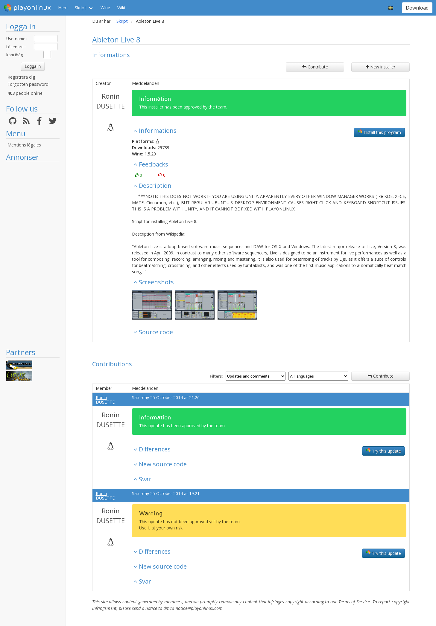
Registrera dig (21, 77)
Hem (63, 7)
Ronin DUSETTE (110, 100)
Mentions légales (24, 145)
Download (417, 7)
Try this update (383, 451)
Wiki (121, 7)
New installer (380, 67)
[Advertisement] (33, 254)
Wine (105, 7)
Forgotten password (27, 84)
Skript (80, 7)
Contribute (315, 67)
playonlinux (27, 8)
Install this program (379, 132)
